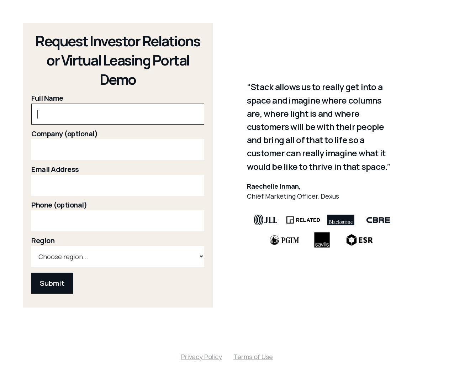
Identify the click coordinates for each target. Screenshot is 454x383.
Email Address (55, 169)
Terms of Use (253, 356)
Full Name (47, 98)
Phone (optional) (59, 205)
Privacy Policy (201, 356)
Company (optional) (64, 133)
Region (42, 240)
